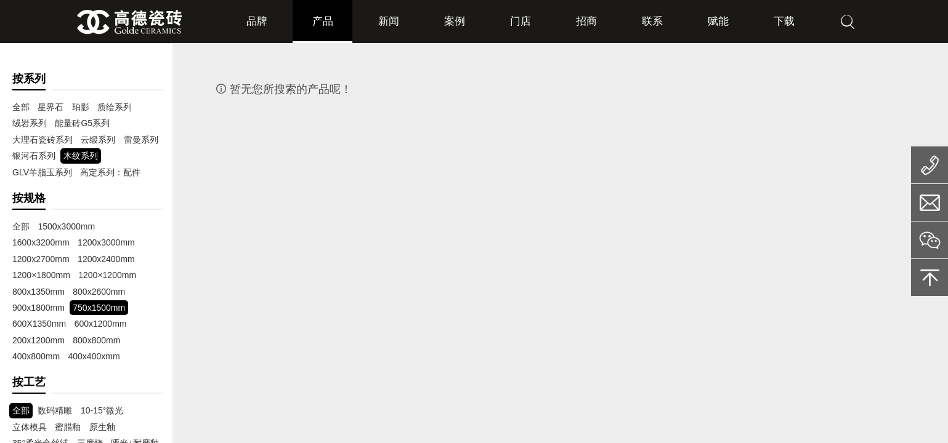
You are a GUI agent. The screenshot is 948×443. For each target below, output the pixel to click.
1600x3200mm (131, 226)
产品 (322, 21)
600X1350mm (99, 308)
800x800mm (36, 340)
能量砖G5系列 (82, 123)
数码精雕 (55, 410)
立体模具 (29, 427)
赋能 (719, 21)
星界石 (50, 107)
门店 (520, 21)
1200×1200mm (41, 275)
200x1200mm (99, 324)
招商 (586, 21)
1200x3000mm (41, 242)
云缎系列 (98, 140)
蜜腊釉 (68, 427)
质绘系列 (114, 107)
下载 (785, 21)
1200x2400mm (41, 259)
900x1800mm (99, 292)
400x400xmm (38, 356)
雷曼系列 (141, 140)
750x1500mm (38, 308)
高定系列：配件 (110, 172)
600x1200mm (38, 324)
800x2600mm (38, 292)
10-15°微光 (102, 410)
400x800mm (91, 340)
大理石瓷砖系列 (42, 140)
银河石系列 (33, 156)
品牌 (256, 21)
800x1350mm (104, 275)
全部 (21, 107)
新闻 (388, 21)
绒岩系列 (29, 123)
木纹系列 (80, 156)
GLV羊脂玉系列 (42, 172)
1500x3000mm (66, 226)
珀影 (80, 107)
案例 (455, 21)
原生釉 (102, 427)
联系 (653, 21)
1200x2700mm (106, 242)
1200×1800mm (107, 259)
